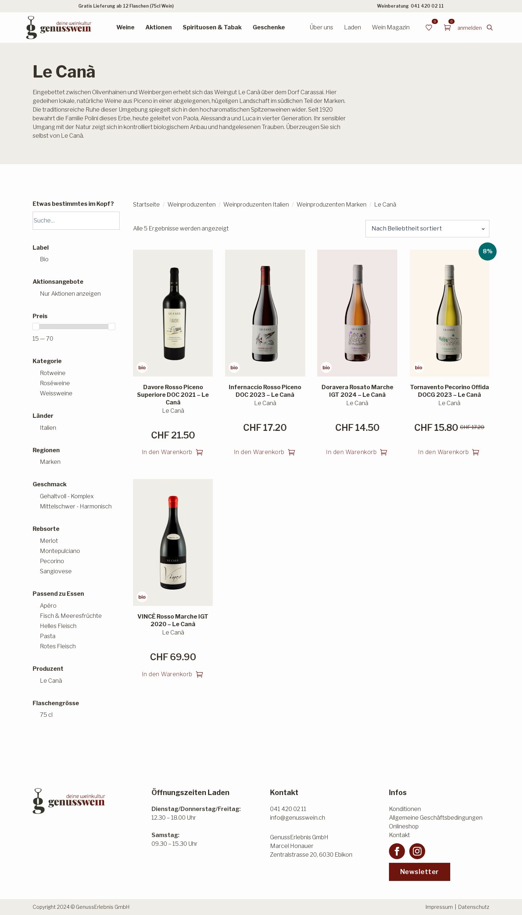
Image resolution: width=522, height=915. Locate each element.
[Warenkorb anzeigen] (447, 27)
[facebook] (397, 851)
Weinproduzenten (191, 204)
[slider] (36, 326)
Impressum (439, 907)
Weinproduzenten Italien (256, 204)
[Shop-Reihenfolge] (427, 228)
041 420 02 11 (427, 6)
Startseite (146, 204)
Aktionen (158, 27)
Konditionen (405, 809)
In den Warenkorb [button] (167, 452)
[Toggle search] (490, 27)
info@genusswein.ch (297, 817)
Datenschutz (473, 907)
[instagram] (417, 851)
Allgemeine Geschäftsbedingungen (435, 817)
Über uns (321, 27)
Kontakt (399, 835)
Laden (352, 27)
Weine (125, 27)
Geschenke (269, 27)
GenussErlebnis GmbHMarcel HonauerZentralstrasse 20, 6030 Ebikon (311, 846)
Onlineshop (404, 826)
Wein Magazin (391, 27)
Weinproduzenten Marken (331, 204)
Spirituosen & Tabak (212, 27)
